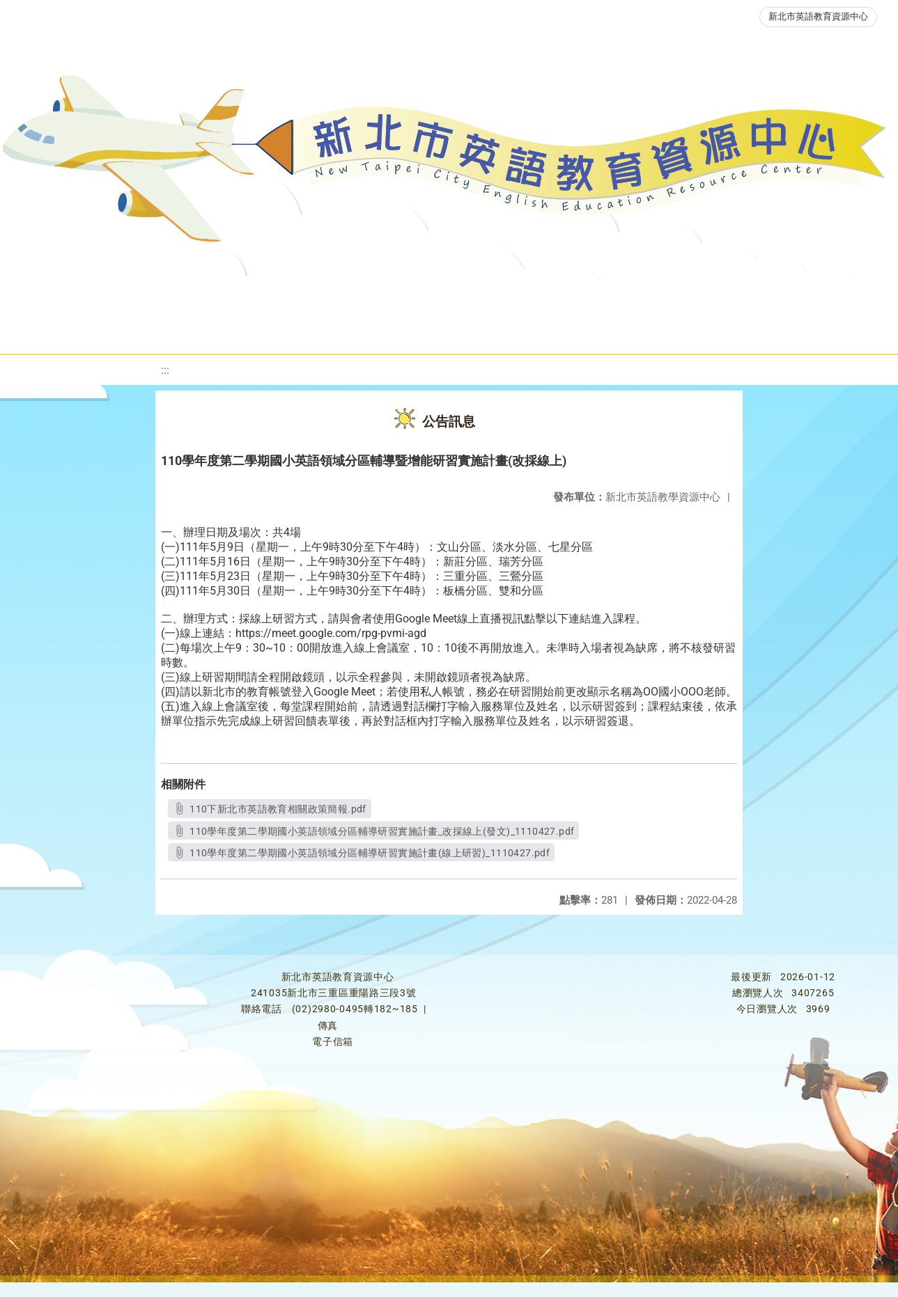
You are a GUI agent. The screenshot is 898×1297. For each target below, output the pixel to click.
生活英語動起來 (818, 295)
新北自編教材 (376, 295)
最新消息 (133, 295)
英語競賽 (636, 295)
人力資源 (719, 295)
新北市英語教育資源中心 (818, 16)
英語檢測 (552, 295)
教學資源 (283, 295)
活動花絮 (482, 330)
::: (165, 370)
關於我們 (49, 295)
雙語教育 (399, 330)
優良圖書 (469, 295)
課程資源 (200, 295)
